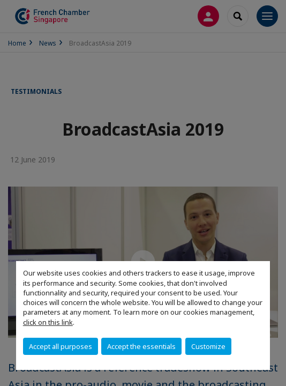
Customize (208, 346)
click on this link (48, 322)
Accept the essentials (141, 346)
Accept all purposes (60, 346)
